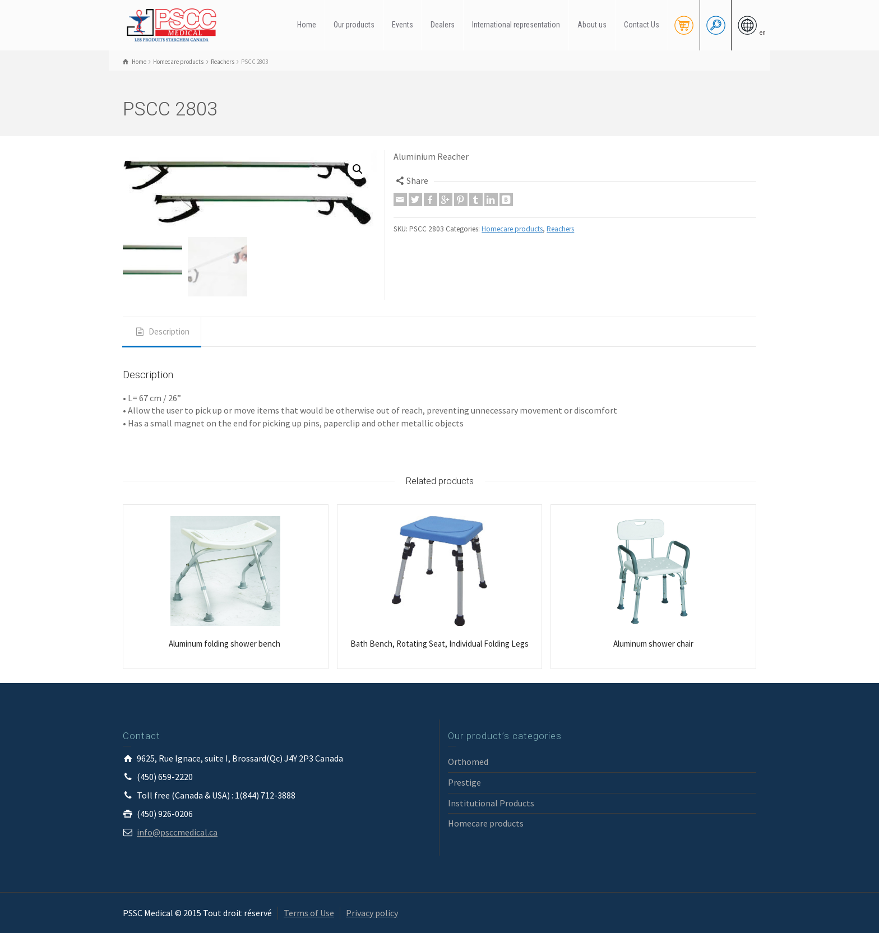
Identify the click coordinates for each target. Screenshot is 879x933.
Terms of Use (309, 912)
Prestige (464, 782)
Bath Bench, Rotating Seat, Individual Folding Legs (439, 643)
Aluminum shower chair (653, 643)
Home (306, 24)
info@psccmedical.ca (177, 832)
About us (592, 24)
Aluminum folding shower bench (225, 643)
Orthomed (468, 761)
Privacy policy (372, 912)
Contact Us (641, 24)
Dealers (443, 24)
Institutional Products (491, 803)
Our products (354, 24)
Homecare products (512, 229)
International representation (516, 24)
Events (402, 24)
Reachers (560, 229)
